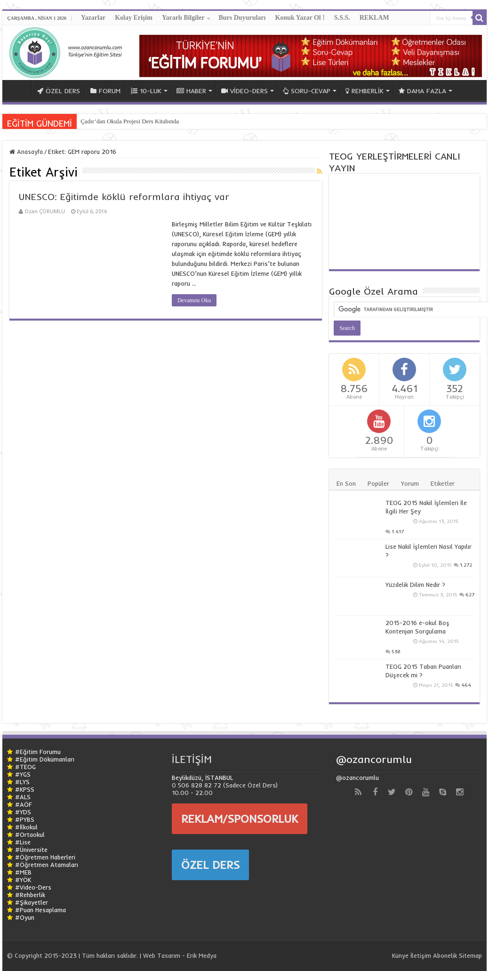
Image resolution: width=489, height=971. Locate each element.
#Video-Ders (33, 887)
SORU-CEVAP (306, 91)
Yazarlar (93, 17)
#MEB (23, 872)
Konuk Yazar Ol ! (299, 17)
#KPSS (24, 789)
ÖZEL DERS (58, 91)
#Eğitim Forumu (38, 751)
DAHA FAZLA (422, 91)
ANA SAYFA (19, 90)
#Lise (23, 842)
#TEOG (25, 766)
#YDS (23, 812)
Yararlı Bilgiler (183, 17)
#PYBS (24, 819)
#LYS (22, 782)
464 (466, 685)
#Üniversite (31, 849)
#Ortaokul (30, 834)
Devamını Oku (194, 300)
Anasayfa (26, 151)
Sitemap (470, 955)
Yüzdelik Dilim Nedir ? (415, 584)
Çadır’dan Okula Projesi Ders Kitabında (129, 121)
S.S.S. (342, 17)
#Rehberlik (30, 895)
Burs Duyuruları (241, 17)
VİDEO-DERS (244, 91)
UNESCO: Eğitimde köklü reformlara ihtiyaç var (124, 196)
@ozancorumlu (374, 759)
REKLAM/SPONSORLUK (239, 818)
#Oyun (24, 917)
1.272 (466, 565)
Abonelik (445, 955)
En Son (346, 483)
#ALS (23, 797)
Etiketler (443, 483)
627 (469, 595)
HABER (191, 91)
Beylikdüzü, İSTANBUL (202, 777)
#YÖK (23, 879)
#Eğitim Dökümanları (44, 759)
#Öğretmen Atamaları (46, 864)
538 (396, 652)
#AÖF (23, 804)
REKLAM (374, 17)
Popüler (378, 483)
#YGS (23, 774)
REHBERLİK (364, 91)
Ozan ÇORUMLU (44, 211)
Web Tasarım (161, 955)
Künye (400, 955)
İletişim (420, 955)
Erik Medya (201, 955)
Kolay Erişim (133, 17)
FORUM (105, 91)
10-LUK (146, 91)
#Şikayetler (31, 902)
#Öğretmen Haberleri (45, 857)
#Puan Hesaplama (40, 910)
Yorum (410, 483)
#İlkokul (26, 827)
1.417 (398, 532)
